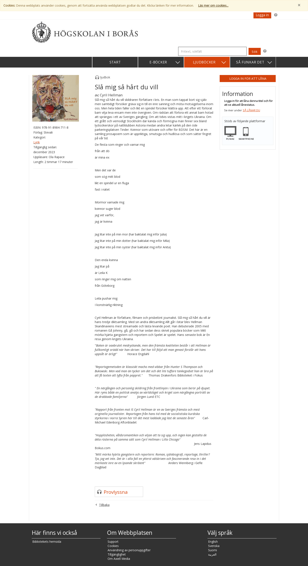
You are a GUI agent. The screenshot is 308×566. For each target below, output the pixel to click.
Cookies (113, 546)
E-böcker (165, 62)
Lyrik (36, 142)
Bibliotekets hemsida (46, 542)
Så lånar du (251, 110)
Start (115, 62)
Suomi (212, 550)
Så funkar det (254, 62)
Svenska (213, 546)
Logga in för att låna (247, 78)
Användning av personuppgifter (129, 550)
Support (113, 542)
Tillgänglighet (117, 554)
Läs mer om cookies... (213, 5)
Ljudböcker (210, 62)
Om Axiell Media (119, 559)
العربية (212, 554)
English (213, 542)
